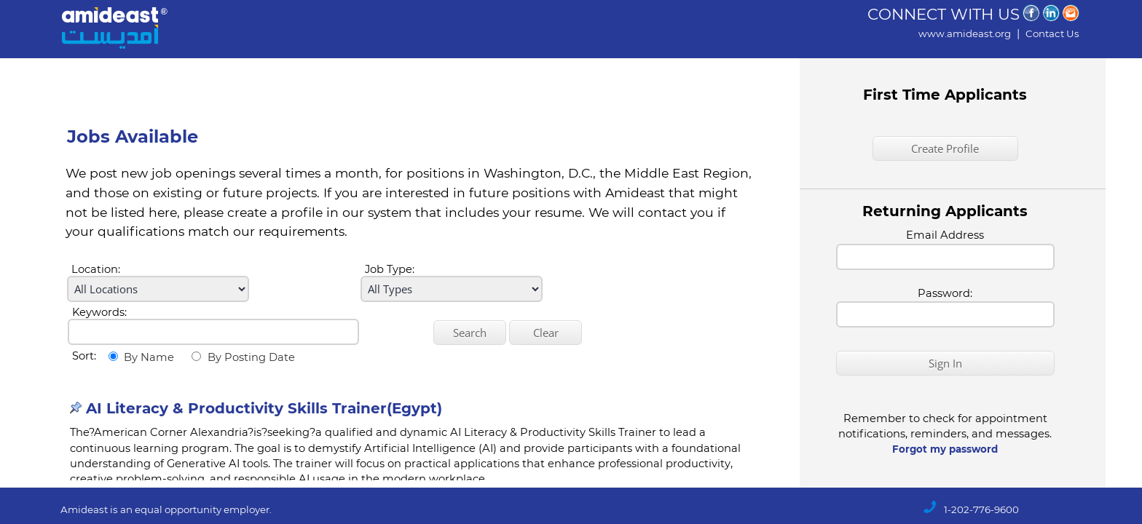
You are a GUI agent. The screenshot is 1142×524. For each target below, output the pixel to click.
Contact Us (1052, 33)
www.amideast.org (964, 33)
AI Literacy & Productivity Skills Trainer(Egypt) (264, 408)
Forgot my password (945, 449)
